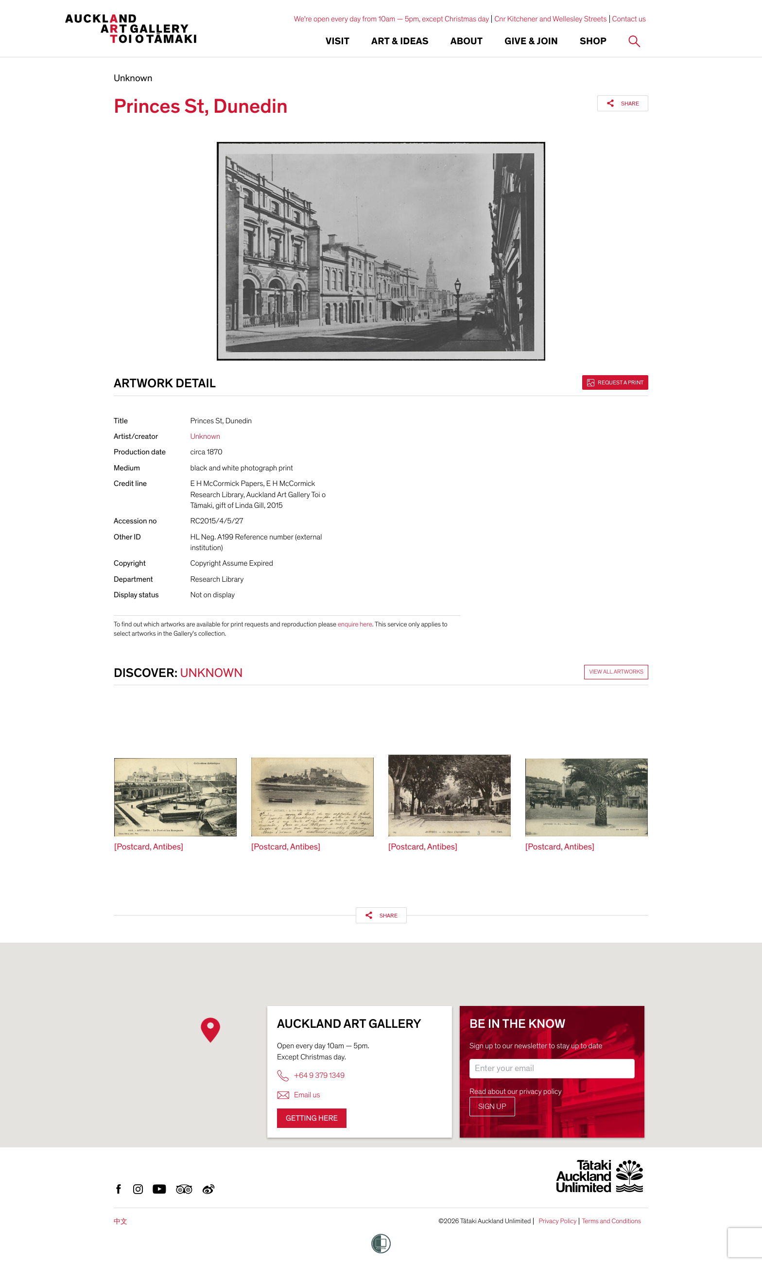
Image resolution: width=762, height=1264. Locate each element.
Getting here (312, 1118)
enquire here (355, 624)
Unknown (133, 78)
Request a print (615, 382)
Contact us (629, 19)
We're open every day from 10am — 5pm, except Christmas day (391, 19)
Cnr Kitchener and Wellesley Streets (550, 19)
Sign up (492, 1106)
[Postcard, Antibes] (148, 847)
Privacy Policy (557, 1221)
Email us (298, 1095)
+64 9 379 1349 (311, 1076)
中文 (120, 1221)
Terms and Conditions (611, 1221)
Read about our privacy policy (515, 1091)
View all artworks (616, 672)
